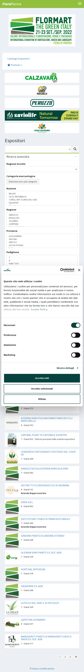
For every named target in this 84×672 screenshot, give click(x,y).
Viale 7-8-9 (42, 263)
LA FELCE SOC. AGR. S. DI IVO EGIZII (40, 602)
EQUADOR (42, 202)
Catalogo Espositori (18, 58)
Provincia (11, 230)
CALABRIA (42, 221)
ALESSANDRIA (42, 236)
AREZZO (42, 242)
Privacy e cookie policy (42, 668)
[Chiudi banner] (79, 270)
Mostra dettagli (65, 368)
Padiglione (12, 252)
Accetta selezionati (42, 388)
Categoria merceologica (20, 176)
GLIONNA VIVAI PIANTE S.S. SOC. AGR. (41, 552)
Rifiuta (42, 399)
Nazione (11, 188)
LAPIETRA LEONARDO (33, 619)
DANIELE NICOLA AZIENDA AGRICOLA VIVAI (44, 468)
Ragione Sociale (15, 163)
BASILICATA (42, 217)
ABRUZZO (42, 214)
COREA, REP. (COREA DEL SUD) (42, 199)
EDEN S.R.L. (27, 502)
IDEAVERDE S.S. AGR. (32, 586)
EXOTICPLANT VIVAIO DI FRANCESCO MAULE (45, 519)
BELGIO (42, 193)
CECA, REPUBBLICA (42, 196)
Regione (11, 209)
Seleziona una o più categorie (23, 181)
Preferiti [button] (14, 65)
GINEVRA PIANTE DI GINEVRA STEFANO (42, 535)
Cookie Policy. (39, 309)
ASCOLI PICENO (42, 245)
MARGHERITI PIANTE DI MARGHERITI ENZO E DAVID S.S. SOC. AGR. (46, 638)
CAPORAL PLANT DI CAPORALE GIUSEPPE (44, 435)
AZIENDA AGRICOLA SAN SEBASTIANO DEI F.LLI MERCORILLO (47, 420)
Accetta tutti (42, 378)
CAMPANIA (42, 224)
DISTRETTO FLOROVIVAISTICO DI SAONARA (45, 485)
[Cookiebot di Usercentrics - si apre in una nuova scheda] (60, 270)
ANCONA (42, 239)
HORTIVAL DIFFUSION (33, 569)
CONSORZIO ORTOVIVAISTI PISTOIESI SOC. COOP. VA (48, 453)
